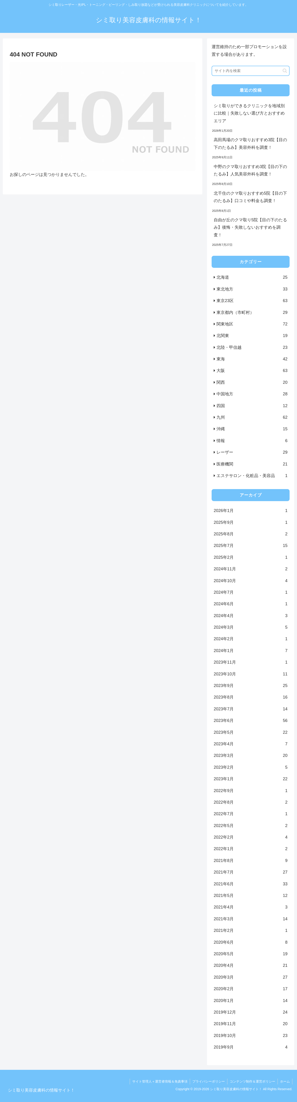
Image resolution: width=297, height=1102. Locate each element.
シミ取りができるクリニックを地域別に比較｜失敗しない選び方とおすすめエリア (249, 113)
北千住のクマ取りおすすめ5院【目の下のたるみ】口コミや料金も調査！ (250, 197)
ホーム (285, 1081)
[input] (251, 71)
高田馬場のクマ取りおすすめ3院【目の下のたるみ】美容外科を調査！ (250, 143)
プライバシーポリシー (208, 1081)
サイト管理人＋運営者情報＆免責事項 (159, 1081)
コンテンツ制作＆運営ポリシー (252, 1081)
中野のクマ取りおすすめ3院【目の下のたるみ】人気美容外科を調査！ (250, 170)
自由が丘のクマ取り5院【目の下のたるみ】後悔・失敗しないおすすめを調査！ (250, 227)
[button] (285, 70)
